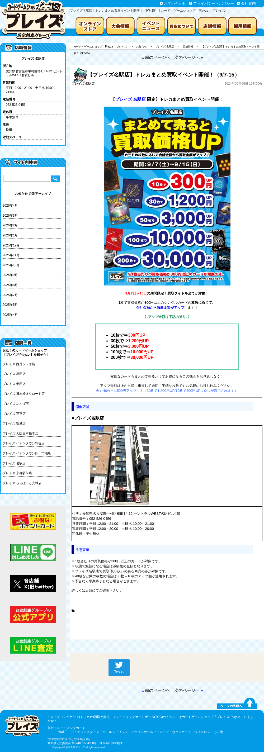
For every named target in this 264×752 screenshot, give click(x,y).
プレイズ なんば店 (16, 404)
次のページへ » (188, 57)
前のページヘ (157, 690)
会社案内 (248, 3)
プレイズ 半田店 (14, 384)
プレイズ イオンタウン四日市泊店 (27, 453)
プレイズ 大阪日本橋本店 (20, 433)
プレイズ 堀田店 (14, 374)
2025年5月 (10, 305)
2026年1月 (10, 235)
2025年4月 (10, 315)
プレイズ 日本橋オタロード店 (24, 394)
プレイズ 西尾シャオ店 (19, 364)
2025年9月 (10, 275)
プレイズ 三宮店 (14, 414)
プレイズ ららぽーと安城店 (22, 483)
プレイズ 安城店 (14, 423)
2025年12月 (11, 245)
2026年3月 (10, 215)
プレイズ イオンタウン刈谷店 (24, 443)
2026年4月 (10, 205)
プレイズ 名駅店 (14, 463)
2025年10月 (11, 265)
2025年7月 (10, 295)
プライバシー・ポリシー (213, 3)
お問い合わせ (175, 3)
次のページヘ (187, 690)
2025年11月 (11, 255)
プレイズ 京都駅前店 (17, 473)
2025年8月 (10, 285)
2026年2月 (10, 225)
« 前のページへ (156, 57)
